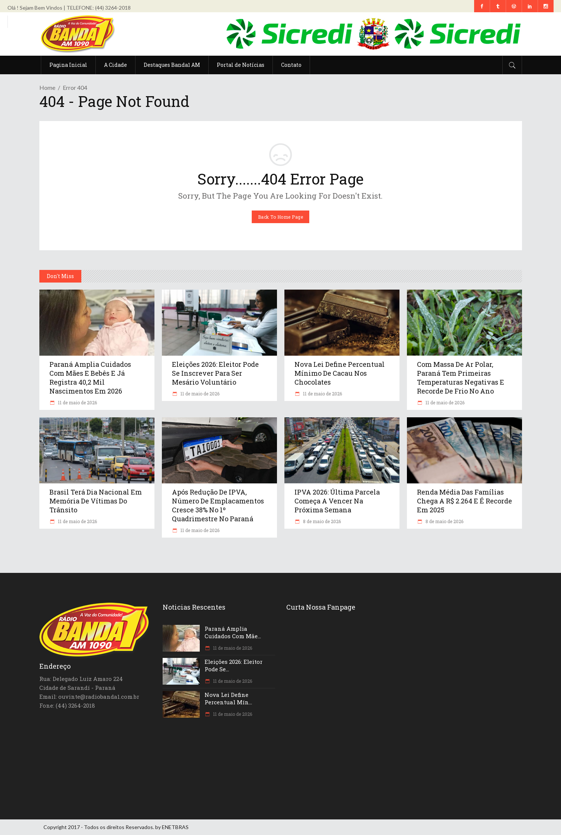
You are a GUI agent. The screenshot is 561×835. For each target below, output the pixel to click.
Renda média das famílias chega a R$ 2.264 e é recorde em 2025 (464, 500)
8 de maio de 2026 (321, 521)
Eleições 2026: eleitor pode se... (233, 665)
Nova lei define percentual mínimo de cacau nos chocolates (339, 373)
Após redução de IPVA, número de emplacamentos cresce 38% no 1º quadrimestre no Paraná (218, 505)
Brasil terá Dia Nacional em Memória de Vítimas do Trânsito (95, 500)
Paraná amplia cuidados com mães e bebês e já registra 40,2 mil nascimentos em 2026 (90, 377)
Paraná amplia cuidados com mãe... (233, 632)
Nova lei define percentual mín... (228, 698)
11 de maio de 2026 (77, 402)
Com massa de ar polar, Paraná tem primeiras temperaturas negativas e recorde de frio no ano (460, 377)
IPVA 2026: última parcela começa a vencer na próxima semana (337, 500)
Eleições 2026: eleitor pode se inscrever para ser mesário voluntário (215, 373)
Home (47, 87)
